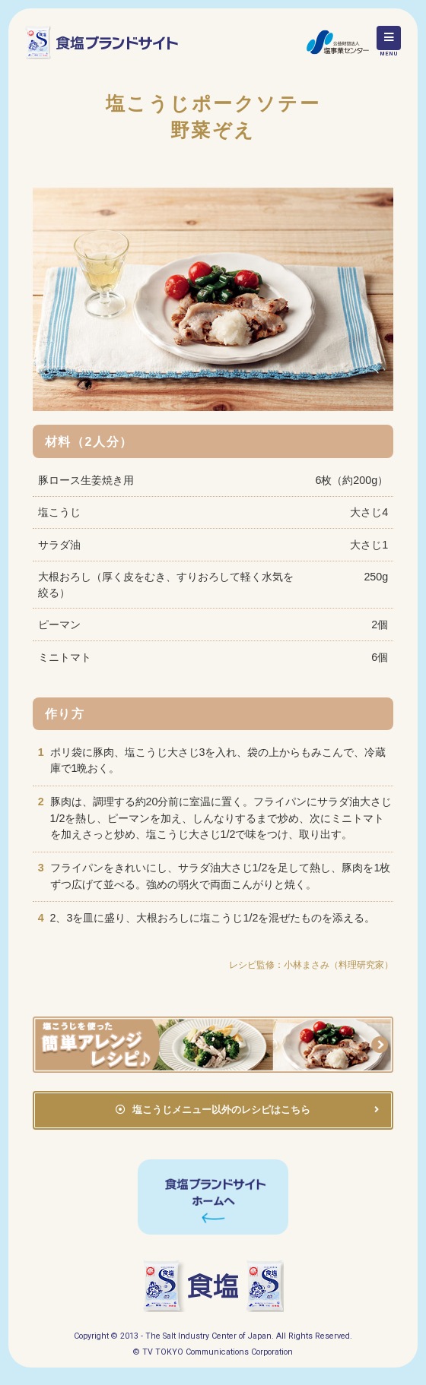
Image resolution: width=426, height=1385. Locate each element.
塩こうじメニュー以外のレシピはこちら (221, 1110)
